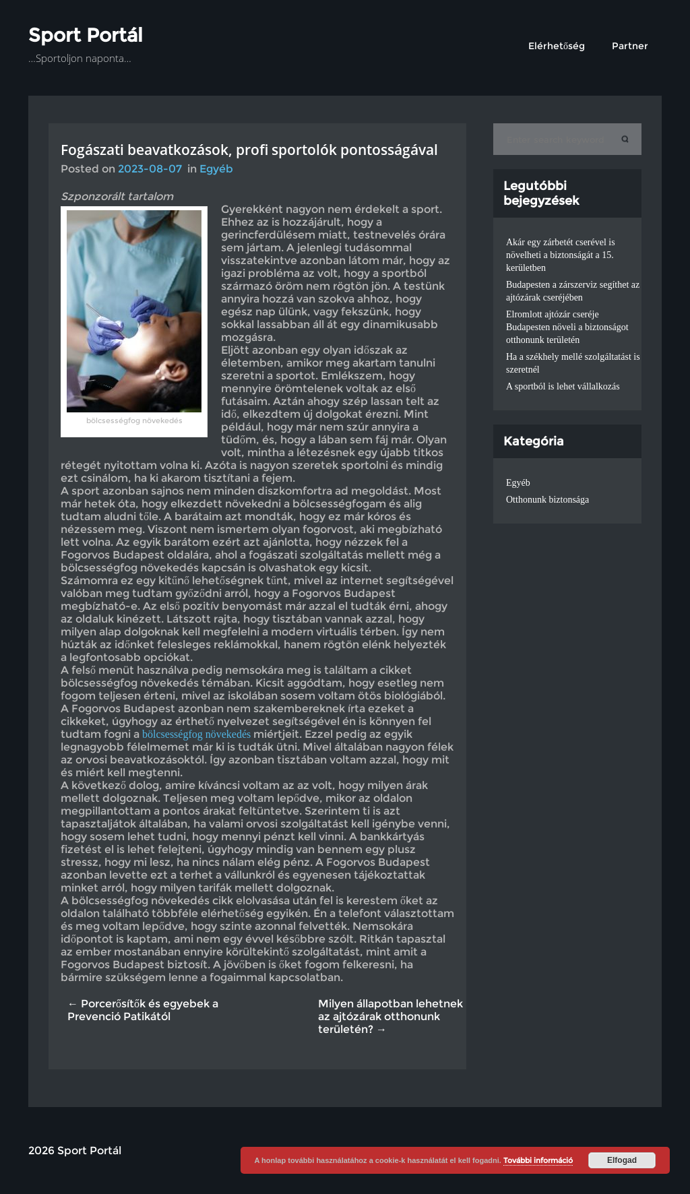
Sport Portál (85, 35)
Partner (630, 46)
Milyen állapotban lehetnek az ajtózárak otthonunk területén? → (390, 1016)
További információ (538, 1160)
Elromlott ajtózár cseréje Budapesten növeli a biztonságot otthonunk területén (567, 327)
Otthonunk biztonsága (547, 500)
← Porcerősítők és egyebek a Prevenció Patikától (142, 1010)
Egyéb (216, 168)
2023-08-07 (150, 168)
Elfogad (622, 1160)
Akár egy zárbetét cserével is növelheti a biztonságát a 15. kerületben (560, 255)
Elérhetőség (556, 46)
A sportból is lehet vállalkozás (563, 386)
